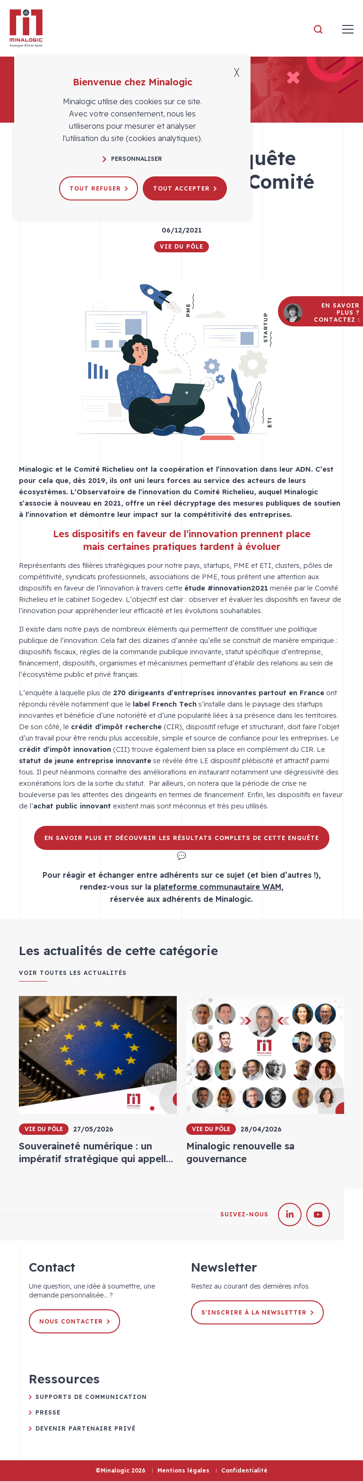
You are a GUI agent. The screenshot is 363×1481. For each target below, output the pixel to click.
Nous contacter (74, 1321)
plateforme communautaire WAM (217, 886)
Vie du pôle (181, 246)
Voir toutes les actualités (73, 973)
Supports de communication (91, 1396)
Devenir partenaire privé (85, 1428)
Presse (47, 1412)
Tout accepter (184, 188)
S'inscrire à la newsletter (257, 1312)
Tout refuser (98, 188)
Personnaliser (132, 158)
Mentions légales (183, 1470)
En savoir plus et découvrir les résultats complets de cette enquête (181, 837)
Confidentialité (244, 1470)
